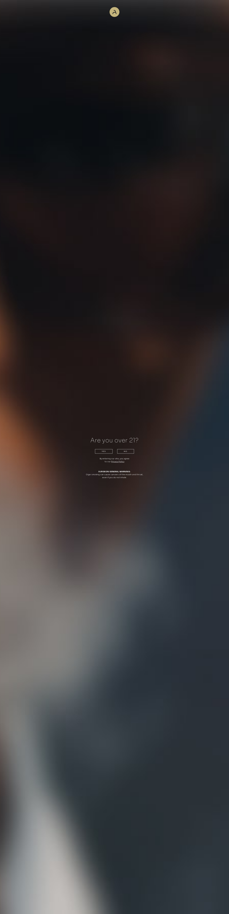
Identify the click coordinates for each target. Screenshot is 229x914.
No (125, 451)
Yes (104, 451)
